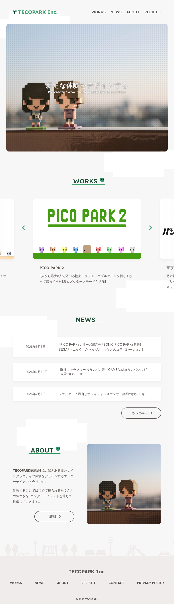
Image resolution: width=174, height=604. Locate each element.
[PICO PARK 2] (87, 229)
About (132, 12)
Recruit (152, 12)
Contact (116, 583)
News (116, 12)
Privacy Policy (150, 583)
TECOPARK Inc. (87, 571)
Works (99, 12)
